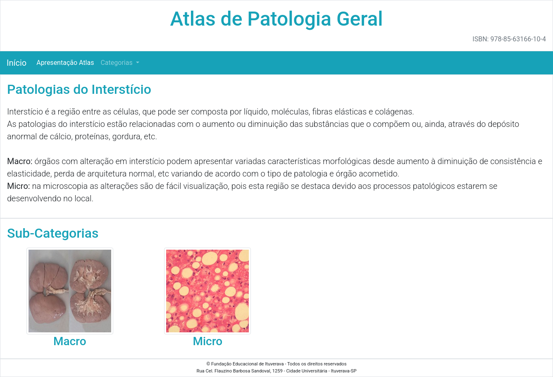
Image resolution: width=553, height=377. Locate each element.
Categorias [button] (117, 63)
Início (16, 63)
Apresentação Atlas (65, 63)
